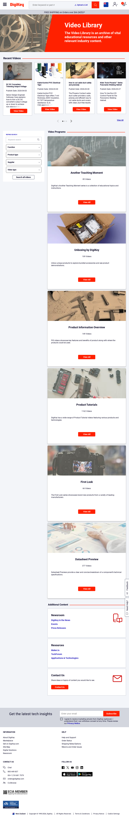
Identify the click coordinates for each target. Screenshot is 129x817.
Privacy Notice (73, 723)
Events (54, 624)
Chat (7, 767)
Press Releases (58, 628)
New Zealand (18, 814)
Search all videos (23, 177)
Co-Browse (9, 783)
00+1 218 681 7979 (13, 775)
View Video (18, 111)
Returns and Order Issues (72, 747)
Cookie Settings (114, 814)
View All (120, 120)
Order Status (67, 741)
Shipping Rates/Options (71, 744)
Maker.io (55, 650)
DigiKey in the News (60, 620)
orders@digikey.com (13, 779)
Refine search (11, 135)
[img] (17, 5)
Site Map (6, 747)
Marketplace (8, 741)
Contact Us (60, 687)
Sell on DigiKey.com (11, 744)
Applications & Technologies (64, 658)
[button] (62, 121)
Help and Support (69, 737)
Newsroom (7, 753)
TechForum (56, 654)
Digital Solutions (9, 750)
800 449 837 (10, 771)
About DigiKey (9, 737)
